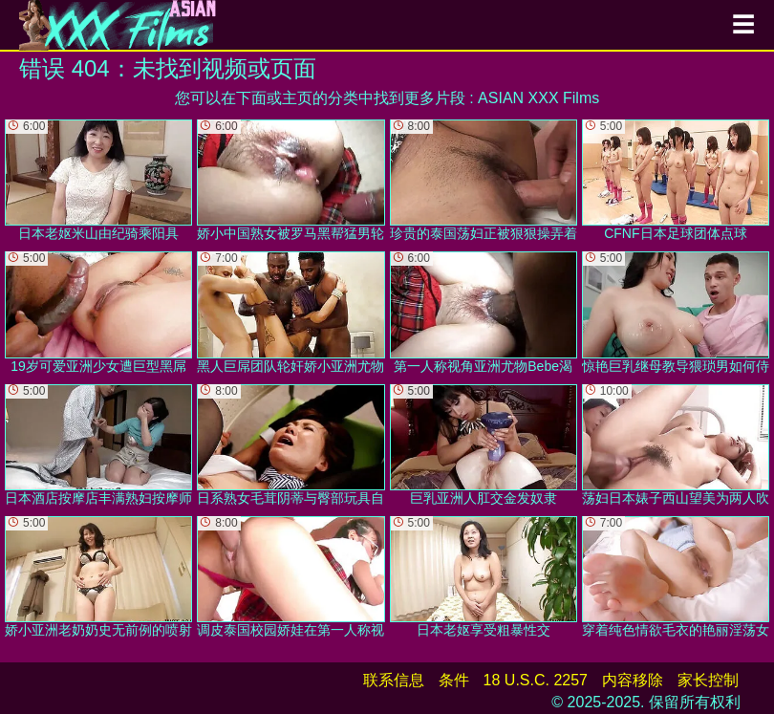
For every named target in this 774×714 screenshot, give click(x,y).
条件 (454, 680)
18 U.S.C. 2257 (536, 680)
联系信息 (393, 680)
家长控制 (708, 680)
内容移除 (632, 680)
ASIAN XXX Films (538, 98)
